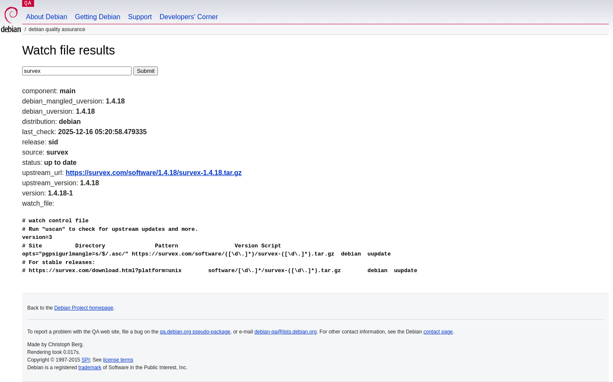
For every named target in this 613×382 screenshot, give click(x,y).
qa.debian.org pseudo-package (195, 332)
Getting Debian (97, 16)
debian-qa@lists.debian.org (286, 332)
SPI (86, 360)
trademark (89, 368)
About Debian (46, 16)
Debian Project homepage (83, 308)
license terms (118, 360)
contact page (438, 332)
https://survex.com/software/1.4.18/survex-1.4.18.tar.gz (154, 172)
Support (140, 16)
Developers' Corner (189, 16)
